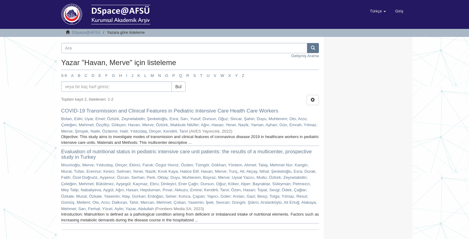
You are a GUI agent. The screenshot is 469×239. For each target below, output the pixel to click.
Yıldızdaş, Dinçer (145, 131)
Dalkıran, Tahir (125, 202)
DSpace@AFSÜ (86, 32)
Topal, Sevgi (268, 190)
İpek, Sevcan (218, 202)
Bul (178, 86)
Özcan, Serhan (130, 177)
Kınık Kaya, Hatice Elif (178, 171)
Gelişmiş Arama (305, 56)
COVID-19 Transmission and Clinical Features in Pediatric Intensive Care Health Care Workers (169, 111)
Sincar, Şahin (242, 118)
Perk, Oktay (157, 177)
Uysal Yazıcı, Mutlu (249, 177)
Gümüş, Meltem (75, 202)
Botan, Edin (71, 118)
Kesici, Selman (116, 171)
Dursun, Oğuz (215, 118)
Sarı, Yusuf (190, 118)
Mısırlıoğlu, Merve (77, 165)
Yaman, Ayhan (264, 125)
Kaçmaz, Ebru (145, 184)
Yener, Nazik (237, 125)
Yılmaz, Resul (294, 196)
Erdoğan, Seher (162, 196)
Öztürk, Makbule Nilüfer (177, 125)
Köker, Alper (239, 184)
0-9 (64, 75)
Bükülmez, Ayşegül (113, 184)
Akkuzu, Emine (188, 190)
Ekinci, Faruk (141, 165)
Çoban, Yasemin (189, 202)
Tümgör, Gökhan (210, 165)
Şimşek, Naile (87, 131)
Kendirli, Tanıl (175, 131)
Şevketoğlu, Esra (162, 118)
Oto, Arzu (297, 118)
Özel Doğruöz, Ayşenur (94, 177)
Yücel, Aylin (112, 208)
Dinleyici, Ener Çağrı (179, 184)
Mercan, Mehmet (156, 202)
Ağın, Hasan (212, 125)
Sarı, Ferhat (89, 208)
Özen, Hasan (243, 190)
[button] (378, 11)
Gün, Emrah (290, 125)
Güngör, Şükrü (245, 202)
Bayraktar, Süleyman (271, 184)
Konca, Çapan (192, 196)
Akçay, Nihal (257, 171)
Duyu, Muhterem (272, 118)
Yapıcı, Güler (219, 196)
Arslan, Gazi (244, 196)
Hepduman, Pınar (156, 190)
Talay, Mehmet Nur (275, 165)
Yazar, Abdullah (140, 208)
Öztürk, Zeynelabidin (126, 118)
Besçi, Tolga (268, 196)
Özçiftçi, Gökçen (111, 125)
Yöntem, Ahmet (242, 165)
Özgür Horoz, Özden (174, 165)
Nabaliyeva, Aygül (97, 190)
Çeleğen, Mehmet (77, 125)
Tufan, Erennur (87, 171)
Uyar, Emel (95, 118)
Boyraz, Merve (216, 177)
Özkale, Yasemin (104, 196)
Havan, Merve (141, 125)
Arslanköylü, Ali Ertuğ (279, 202)
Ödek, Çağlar (294, 190)
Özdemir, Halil (115, 131)
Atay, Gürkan (133, 196)
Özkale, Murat (74, 196)
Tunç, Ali (236, 171)
